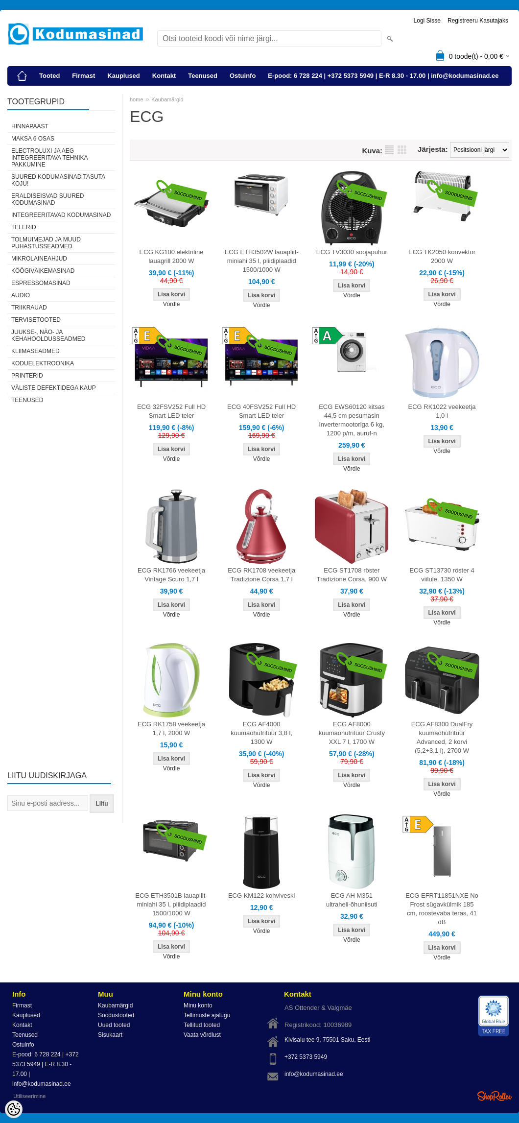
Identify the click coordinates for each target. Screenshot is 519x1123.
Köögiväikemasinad (42, 270)
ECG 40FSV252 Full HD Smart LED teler (261, 411)
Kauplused (123, 75)
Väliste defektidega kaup (53, 387)
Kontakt (164, 75)
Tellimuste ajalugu (207, 1015)
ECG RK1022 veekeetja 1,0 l (442, 411)
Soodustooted (116, 1015)
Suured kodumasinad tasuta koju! (58, 180)
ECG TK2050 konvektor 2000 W (441, 256)
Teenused (202, 75)
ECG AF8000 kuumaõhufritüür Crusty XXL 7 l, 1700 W (352, 732)
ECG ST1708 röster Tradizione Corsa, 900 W (352, 575)
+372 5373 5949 (305, 1056)
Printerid (27, 375)
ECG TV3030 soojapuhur (351, 252)
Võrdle (171, 304)
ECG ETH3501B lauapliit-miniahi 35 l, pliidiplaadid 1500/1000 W (171, 904)
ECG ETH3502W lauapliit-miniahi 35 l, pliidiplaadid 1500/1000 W (262, 260)
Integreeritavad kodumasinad (61, 215)
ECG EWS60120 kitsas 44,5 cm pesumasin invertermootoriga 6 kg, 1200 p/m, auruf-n (351, 420)
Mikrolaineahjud (39, 258)
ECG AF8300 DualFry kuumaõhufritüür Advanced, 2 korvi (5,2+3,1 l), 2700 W (442, 737)
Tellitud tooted (202, 1025)
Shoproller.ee (494, 1096)
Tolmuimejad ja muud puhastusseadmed (46, 243)
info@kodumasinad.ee (313, 1074)
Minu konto (198, 1005)
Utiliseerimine (29, 1096)
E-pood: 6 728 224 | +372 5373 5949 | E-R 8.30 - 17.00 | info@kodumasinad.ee (383, 75)
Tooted (49, 75)
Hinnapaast (29, 126)
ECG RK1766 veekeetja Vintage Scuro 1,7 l (171, 575)
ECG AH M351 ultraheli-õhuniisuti (351, 900)
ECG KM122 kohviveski (261, 895)
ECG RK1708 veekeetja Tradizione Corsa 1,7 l (261, 575)
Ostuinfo (243, 75)
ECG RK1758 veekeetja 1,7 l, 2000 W (171, 728)
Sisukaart (110, 1034)
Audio (20, 295)
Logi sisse (427, 20)
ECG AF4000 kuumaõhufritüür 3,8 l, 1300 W (261, 732)
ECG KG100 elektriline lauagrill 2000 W (172, 256)
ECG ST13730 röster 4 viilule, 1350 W (441, 575)
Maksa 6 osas (32, 138)
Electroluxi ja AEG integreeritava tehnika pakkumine (49, 157)
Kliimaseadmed (35, 351)
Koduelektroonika (42, 363)
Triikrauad (29, 307)
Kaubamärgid (167, 99)
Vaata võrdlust (202, 1034)
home (136, 99)
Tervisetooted (36, 319)
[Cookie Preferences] (14, 1109)
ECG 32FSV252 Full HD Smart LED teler (171, 411)
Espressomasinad (41, 283)
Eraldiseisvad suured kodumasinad (47, 199)
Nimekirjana (389, 149)
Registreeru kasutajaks (478, 20)
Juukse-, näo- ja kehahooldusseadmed (48, 335)
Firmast (83, 75)
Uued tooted (114, 1025)
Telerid (23, 227)
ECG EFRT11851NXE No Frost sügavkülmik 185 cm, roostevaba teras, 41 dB (441, 909)
